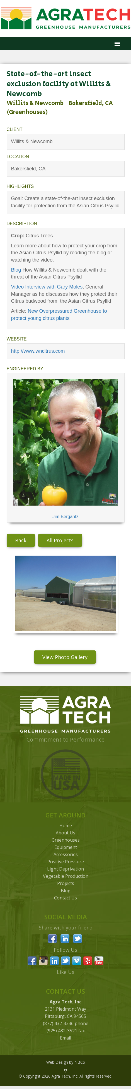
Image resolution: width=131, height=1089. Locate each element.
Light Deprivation (65, 869)
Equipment (65, 847)
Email (65, 1038)
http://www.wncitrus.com (38, 351)
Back (20, 540)
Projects (65, 883)
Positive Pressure (65, 862)
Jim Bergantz (65, 516)
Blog (16, 270)
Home (65, 825)
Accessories (66, 854)
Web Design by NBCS (65, 1062)
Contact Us (65, 898)
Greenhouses (66, 840)
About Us (65, 833)
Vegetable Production (65, 876)
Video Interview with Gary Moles (47, 287)
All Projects (60, 540)
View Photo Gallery (65, 657)
